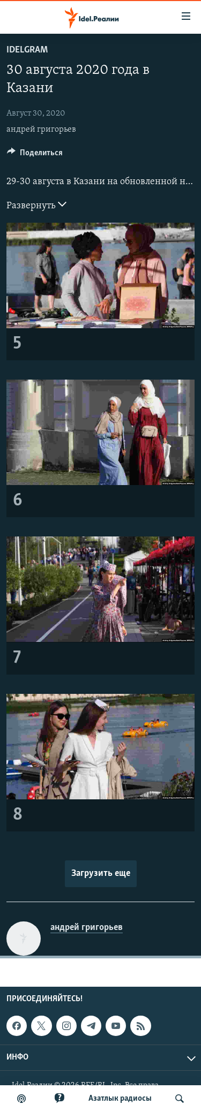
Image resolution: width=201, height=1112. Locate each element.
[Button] (35, 155)
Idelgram (27, 50)
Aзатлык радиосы (120, 1098)
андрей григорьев (41, 129)
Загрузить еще (100, 873)
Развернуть (36, 204)
